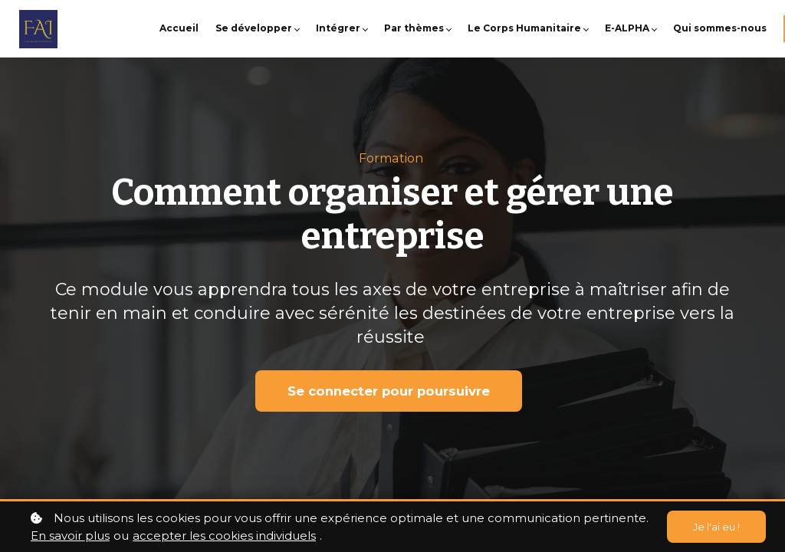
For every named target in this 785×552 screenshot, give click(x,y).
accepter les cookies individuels (224, 535)
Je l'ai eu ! (714, 527)
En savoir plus (70, 535)
